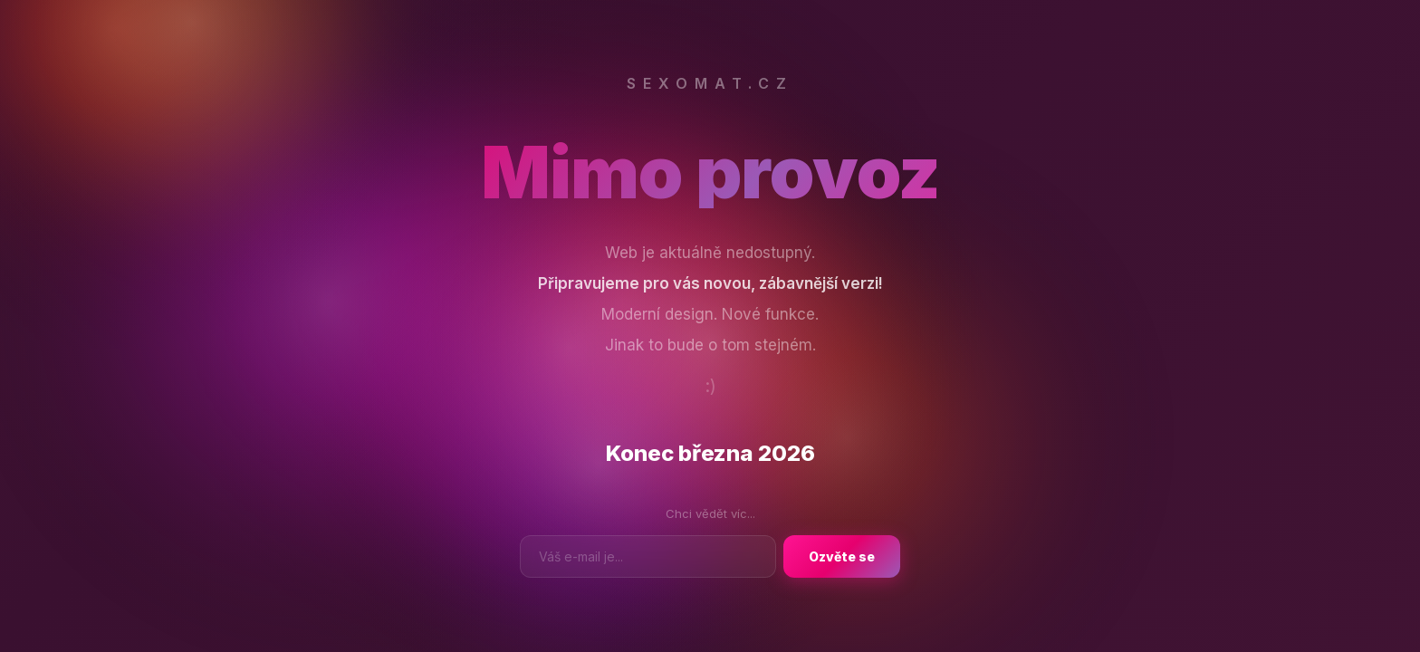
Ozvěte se (842, 556)
